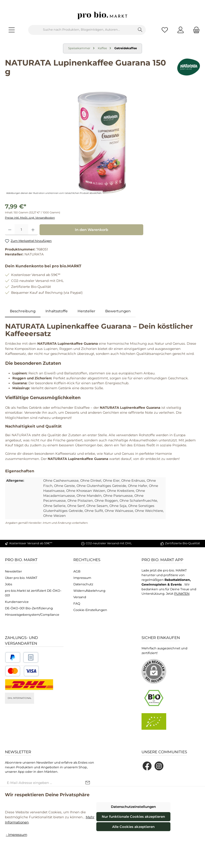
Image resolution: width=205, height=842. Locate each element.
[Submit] (88, 783)
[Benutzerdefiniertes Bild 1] (12, 657)
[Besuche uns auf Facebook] (147, 766)
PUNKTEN (181, 593)
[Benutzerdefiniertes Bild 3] (22, 671)
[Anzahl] (21, 229)
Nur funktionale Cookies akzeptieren (133, 817)
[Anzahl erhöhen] (33, 229)
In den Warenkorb (91, 230)
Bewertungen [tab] (118, 311)
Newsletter (13, 571)
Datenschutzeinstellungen (133, 807)
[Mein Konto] (180, 30)
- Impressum (16, 835)
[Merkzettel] (164, 30)
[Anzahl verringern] (10, 229)
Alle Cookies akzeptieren (133, 827)
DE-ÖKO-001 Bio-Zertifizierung (29, 608)
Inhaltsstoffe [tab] (56, 311)
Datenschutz (83, 584)
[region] (102, 143)
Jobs (8, 584)
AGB (77, 571)
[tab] (23, 311)
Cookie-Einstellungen (90, 610)
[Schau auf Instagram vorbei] (158, 766)
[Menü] (11, 30)
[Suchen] (140, 30)
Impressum (82, 578)
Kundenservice (17, 602)
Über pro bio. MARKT (21, 578)
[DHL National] (29, 684)
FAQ (76, 603)
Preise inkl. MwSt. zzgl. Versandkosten (30, 217)
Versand (79, 597)
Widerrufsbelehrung (89, 590)
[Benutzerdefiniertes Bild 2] (31, 657)
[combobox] (81, 30)
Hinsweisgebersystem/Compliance (32, 614)
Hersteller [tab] (86, 311)
